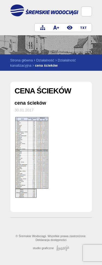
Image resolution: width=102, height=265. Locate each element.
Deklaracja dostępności (51, 240)
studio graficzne (51, 248)
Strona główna (21, 60)
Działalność (45, 60)
